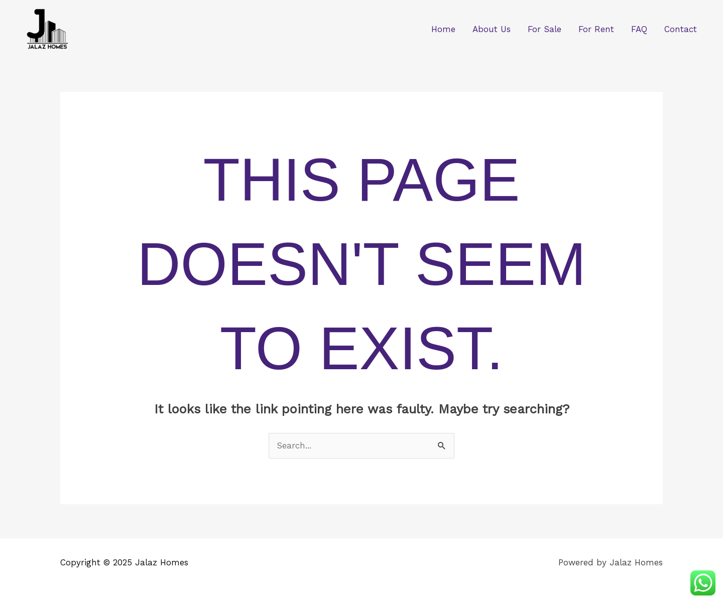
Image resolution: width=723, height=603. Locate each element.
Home (443, 29)
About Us (491, 29)
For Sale (544, 29)
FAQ (639, 29)
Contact (680, 29)
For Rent (596, 29)
